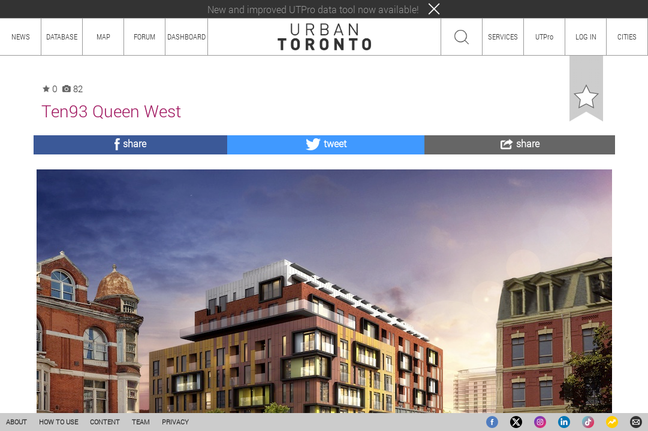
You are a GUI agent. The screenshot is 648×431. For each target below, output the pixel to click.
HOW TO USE (58, 421)
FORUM (144, 36)
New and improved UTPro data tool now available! (313, 9)
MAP (103, 36)
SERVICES (503, 36)
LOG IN (585, 36)
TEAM (141, 421)
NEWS (20, 36)
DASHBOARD (186, 36)
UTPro (544, 36)
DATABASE (61, 36)
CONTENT (105, 421)
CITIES (627, 36)
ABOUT (16, 421)
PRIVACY (175, 421)
